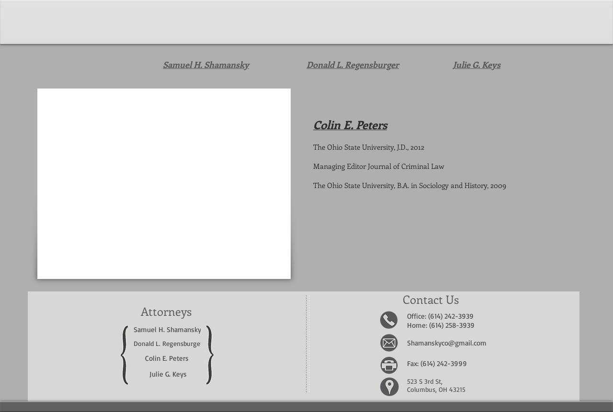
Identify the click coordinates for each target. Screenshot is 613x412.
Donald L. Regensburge (167, 343)
